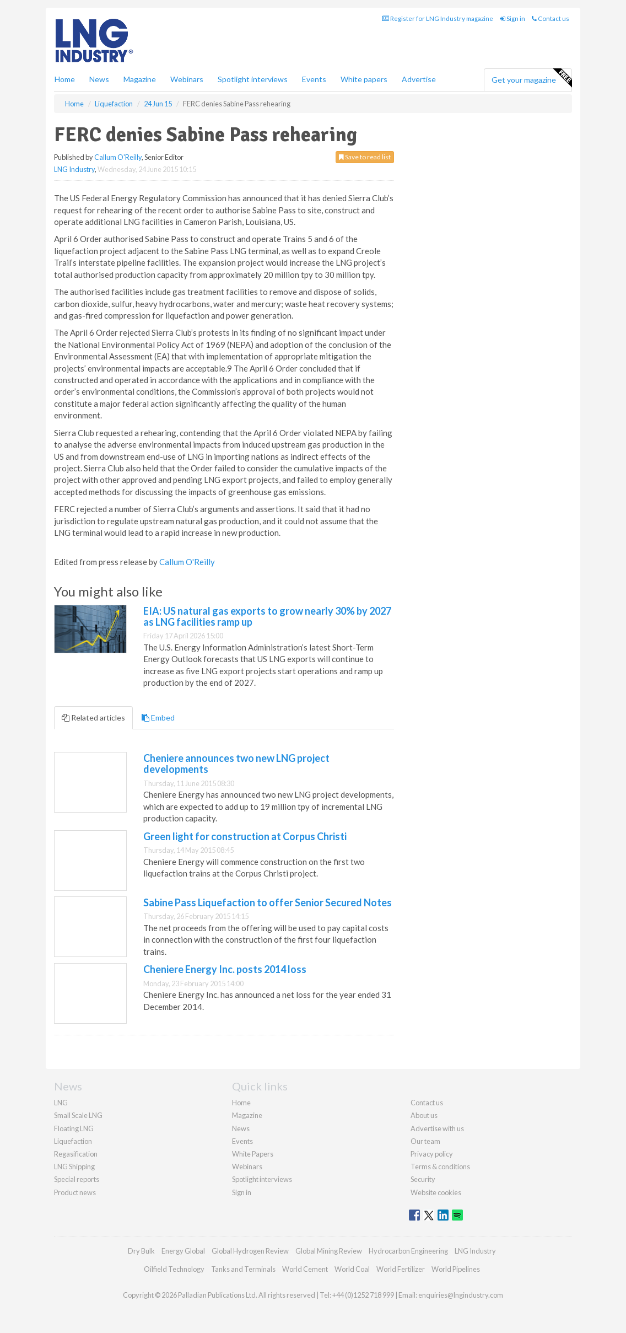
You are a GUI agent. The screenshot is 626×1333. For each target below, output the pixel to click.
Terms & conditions (440, 1166)
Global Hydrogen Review (250, 1250)
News (241, 1128)
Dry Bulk (141, 1250)
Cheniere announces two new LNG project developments (236, 763)
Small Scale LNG (78, 1115)
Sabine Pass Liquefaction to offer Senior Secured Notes (267, 902)
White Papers (252, 1153)
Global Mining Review (328, 1250)
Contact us (550, 18)
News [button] (99, 79)
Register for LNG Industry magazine (437, 18)
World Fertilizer (400, 1269)
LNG (61, 1102)
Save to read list (365, 157)
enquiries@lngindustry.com (460, 1295)
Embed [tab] (158, 717)
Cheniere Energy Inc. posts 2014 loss (224, 969)
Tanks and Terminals (243, 1269)
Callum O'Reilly (118, 157)
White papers (364, 79)
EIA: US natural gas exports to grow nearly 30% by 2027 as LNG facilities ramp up (267, 616)
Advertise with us (437, 1128)
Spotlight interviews (253, 79)
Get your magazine (531, 78)
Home (65, 79)
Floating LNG (74, 1128)
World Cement (305, 1269)
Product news (75, 1192)
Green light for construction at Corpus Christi (245, 836)
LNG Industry (74, 169)
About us (424, 1115)
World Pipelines (455, 1269)
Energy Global (183, 1250)
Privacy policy (432, 1153)
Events (314, 79)
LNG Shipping (74, 1166)
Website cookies (436, 1192)
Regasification (76, 1153)
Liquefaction (73, 1141)
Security (423, 1179)
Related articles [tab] (93, 717)
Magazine (139, 79)
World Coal (352, 1269)
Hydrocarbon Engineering (408, 1250)
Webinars (186, 79)
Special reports (76, 1179)
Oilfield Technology (174, 1269)
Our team (425, 1141)
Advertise (419, 79)
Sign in (512, 18)
